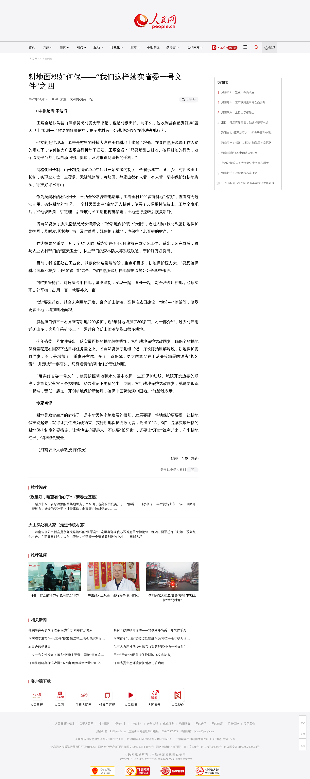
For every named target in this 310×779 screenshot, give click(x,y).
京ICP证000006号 (211, 746)
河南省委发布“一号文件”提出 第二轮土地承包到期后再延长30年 (72, 638)
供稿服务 (168, 723)
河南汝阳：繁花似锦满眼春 (238, 92)
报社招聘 (104, 723)
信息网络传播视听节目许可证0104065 (73, 746)
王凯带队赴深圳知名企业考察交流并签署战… (249, 183)
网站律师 (217, 723)
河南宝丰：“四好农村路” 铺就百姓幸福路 (246, 142)
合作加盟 (152, 723)
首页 (32, 47)
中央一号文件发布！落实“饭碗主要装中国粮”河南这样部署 (69, 655)
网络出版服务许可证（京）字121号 (177, 746)
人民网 (33, 58)
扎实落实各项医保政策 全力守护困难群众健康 (60, 630)
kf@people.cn (118, 731)
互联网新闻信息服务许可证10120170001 (99, 739)
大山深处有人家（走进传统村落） (58, 525)
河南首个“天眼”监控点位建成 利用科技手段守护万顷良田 (153, 638)
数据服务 (184, 723)
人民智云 (154, 697)
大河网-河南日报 (81, 99)
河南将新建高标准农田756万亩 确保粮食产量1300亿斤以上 (69, 663)
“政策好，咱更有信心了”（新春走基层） (64, 497)
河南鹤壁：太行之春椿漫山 (238, 112)
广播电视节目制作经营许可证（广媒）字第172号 (205, 739)
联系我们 (249, 723)
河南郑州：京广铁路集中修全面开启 (243, 102)
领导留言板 (107, 697)
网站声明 (201, 723)
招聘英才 (120, 723)
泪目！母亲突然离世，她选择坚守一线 (244, 122)
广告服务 (136, 723)
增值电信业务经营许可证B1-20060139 (149, 739)
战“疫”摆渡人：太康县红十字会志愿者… (246, 162)
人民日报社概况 (64, 723)
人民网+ (60, 697)
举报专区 (153, 47)
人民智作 (178, 697)
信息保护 (233, 723)
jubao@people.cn (204, 731)
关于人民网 (86, 723)
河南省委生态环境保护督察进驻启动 (138, 663)
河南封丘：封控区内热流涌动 (239, 173)
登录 (272, 47)
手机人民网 (84, 697)
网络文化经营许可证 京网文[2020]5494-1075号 (126, 746)
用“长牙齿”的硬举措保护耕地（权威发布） (143, 655)
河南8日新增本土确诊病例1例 (239, 152)
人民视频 (131, 697)
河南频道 (47, 58)
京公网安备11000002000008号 (242, 746)
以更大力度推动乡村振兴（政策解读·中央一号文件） (150, 646)
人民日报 (36, 697)
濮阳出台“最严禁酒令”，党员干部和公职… (247, 132)
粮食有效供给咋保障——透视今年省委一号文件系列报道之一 (156, 630)
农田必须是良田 (39, 646)
